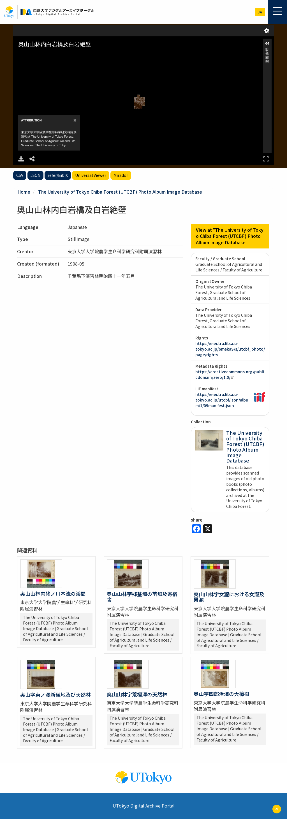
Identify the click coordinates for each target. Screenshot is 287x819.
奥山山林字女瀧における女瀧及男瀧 (229, 596)
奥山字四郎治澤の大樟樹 (221, 693)
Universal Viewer (90, 175)
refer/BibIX (58, 175)
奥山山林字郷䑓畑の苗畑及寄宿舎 (142, 596)
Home (23, 191)
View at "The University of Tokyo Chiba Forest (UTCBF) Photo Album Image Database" (229, 236)
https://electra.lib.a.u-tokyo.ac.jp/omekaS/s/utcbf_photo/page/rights (230, 349)
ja (260, 12)
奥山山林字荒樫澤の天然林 (137, 694)
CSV (19, 175)
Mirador (121, 175)
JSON (35, 175)
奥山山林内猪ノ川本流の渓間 (53, 593)
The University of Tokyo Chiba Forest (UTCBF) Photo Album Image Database (120, 191)
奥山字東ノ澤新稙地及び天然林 (55, 694)
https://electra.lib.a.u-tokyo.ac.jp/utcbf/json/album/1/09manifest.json (221, 399)
